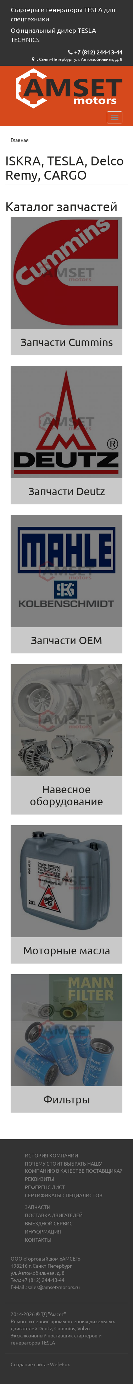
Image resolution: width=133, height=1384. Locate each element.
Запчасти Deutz (66, 491)
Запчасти (37, 1207)
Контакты (38, 1239)
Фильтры (66, 1099)
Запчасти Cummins (67, 342)
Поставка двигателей (54, 1215)
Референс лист (45, 1187)
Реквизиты (39, 1179)
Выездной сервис (49, 1223)
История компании (51, 1155)
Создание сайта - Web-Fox (40, 1364)
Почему (35, 1163)
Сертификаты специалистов (63, 1195)
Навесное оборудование (66, 795)
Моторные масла (66, 950)
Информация (43, 1231)
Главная (20, 140)
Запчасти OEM (66, 640)
